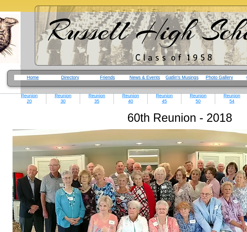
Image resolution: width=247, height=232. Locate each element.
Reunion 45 (164, 98)
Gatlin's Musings (182, 77)
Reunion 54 (232, 98)
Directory (70, 77)
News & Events (145, 77)
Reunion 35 (96, 98)
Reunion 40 (130, 98)
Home (33, 77)
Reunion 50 (198, 98)
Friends (107, 77)
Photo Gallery (219, 77)
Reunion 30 (63, 98)
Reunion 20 (29, 98)
